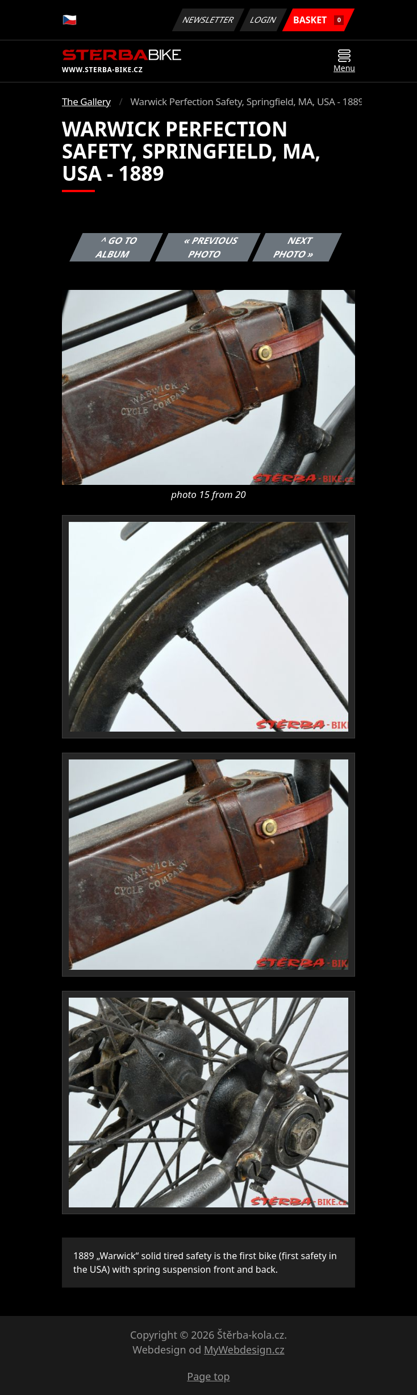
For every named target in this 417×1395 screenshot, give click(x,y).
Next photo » (294, 247)
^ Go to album (117, 247)
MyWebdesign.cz (244, 1349)
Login (263, 19)
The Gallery (86, 101)
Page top (208, 1376)
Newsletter (208, 19)
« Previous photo (210, 247)
